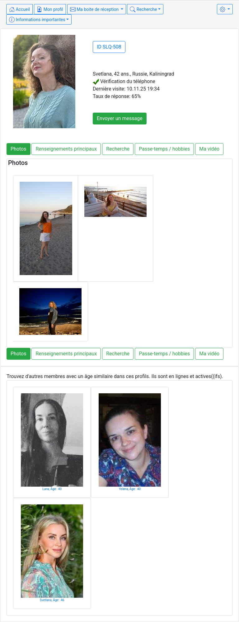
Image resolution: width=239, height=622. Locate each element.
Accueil (19, 9)
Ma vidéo (209, 149)
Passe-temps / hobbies (164, 149)
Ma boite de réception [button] (95, 9)
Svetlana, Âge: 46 (52, 600)
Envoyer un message (120, 118)
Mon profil (50, 9)
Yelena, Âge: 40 (130, 489)
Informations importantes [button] (37, 19)
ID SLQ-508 (109, 47)
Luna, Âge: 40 (52, 489)
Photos (18, 149)
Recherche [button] (143, 9)
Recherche (117, 149)
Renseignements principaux (66, 149)
